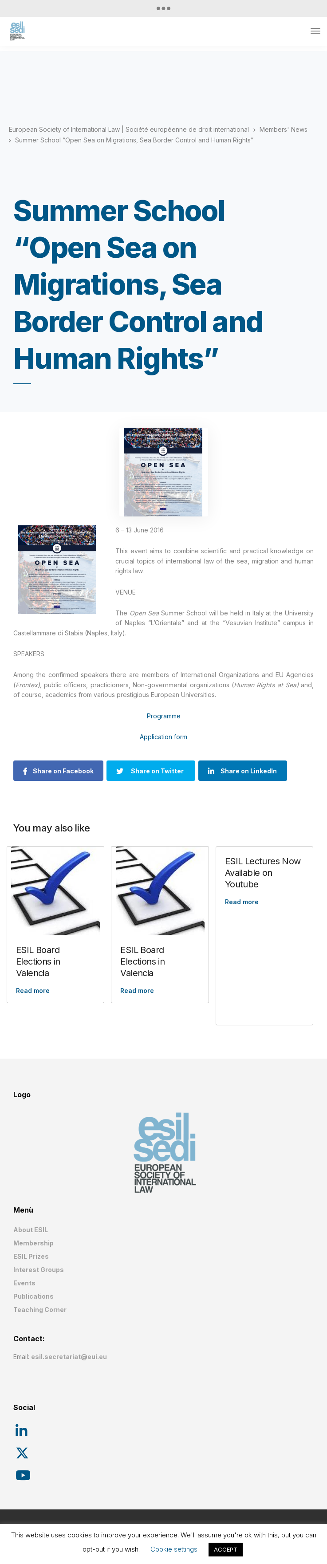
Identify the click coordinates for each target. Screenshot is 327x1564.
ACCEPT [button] (225, 1549)
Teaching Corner (40, 1309)
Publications (33, 1296)
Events (24, 1283)
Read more (33, 990)
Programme (164, 716)
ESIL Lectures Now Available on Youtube (263, 873)
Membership (33, 1243)
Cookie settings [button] (173, 1549)
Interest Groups (38, 1269)
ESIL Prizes (31, 1256)
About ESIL (30, 1229)
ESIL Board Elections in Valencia (38, 961)
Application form (163, 737)
